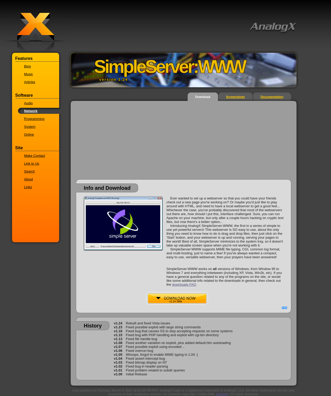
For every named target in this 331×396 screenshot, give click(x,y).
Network (30, 111)
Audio (28, 103)
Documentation (272, 97)
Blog (27, 66)
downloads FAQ (184, 284)
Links (28, 187)
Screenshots (235, 97)
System (29, 127)
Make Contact (34, 156)
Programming (34, 119)
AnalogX (222, 394)
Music (28, 74)
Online (29, 134)
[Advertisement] (183, 142)
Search (29, 171)
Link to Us (31, 163)
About (28, 179)
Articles (29, 82)
